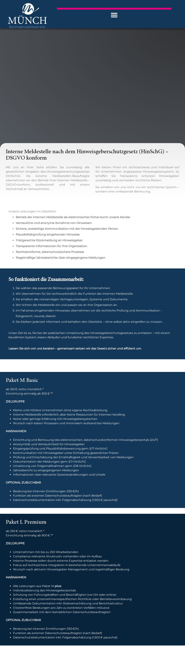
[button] (114, 15)
